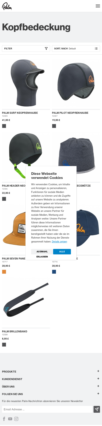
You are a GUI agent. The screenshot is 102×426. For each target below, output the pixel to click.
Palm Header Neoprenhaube (21, 185)
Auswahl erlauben (42, 252)
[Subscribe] (97, 409)
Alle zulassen (62, 252)
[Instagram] (16, 419)
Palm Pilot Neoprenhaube (70, 112)
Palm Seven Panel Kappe (19, 258)
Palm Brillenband (14, 331)
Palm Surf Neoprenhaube (20, 112)
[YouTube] (10, 419)
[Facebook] (4, 419)
